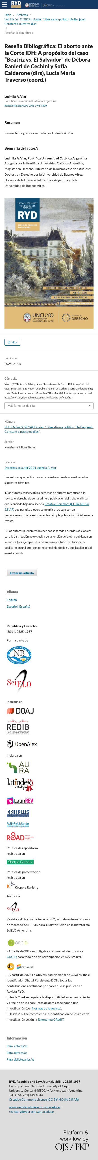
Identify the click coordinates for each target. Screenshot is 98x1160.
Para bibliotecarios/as (20, 1059)
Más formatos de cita (21, 405)
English (12, 600)
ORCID (12, 957)
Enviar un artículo (22, 573)
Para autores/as (17, 1053)
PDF (14, 342)
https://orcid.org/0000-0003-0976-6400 (25, 105)
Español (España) (18, 606)
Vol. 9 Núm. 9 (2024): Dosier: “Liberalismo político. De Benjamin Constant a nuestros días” (45, 21)
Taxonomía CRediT (50, 1019)
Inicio (7, 15)
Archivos (22, 15)
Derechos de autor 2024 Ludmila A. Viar (30, 467)
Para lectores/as (17, 1046)
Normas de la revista (46, 1008)
